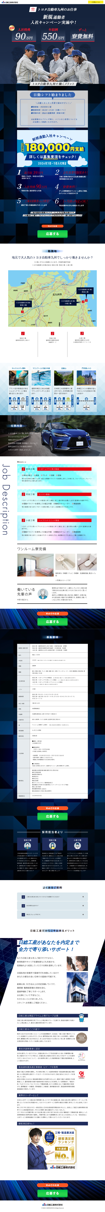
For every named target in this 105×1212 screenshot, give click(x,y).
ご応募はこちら (95, 2)
